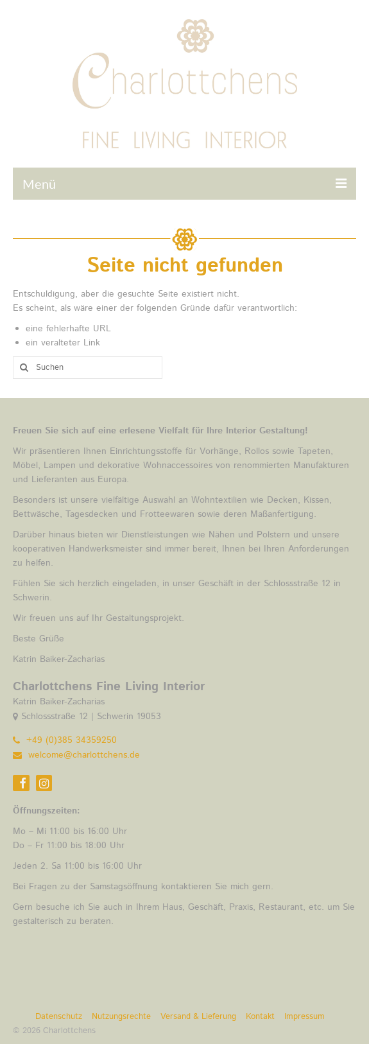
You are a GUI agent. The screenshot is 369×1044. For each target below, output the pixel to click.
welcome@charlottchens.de (76, 755)
